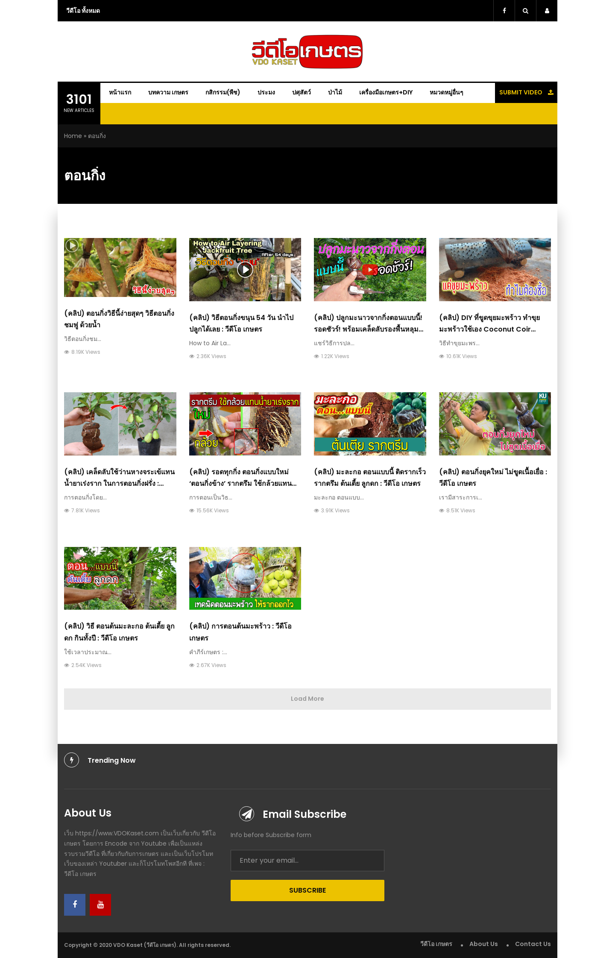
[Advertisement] (586, 175)
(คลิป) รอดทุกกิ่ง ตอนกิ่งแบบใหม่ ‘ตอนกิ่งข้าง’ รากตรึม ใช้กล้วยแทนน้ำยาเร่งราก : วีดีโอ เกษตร (240, 483)
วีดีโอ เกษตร (436, 944)
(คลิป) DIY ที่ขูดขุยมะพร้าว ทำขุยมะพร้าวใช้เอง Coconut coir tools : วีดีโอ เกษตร (489, 329)
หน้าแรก (120, 92)
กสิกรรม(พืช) (222, 92)
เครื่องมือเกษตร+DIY (386, 92)
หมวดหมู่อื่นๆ (446, 92)
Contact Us (533, 944)
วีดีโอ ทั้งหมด (83, 10)
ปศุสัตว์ (301, 92)
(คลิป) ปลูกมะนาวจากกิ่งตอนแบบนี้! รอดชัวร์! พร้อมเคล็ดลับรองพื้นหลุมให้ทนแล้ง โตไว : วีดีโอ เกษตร (368, 329)
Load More (307, 698)
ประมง (266, 92)
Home (73, 136)
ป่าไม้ (335, 92)
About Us (483, 944)
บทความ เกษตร (168, 92)
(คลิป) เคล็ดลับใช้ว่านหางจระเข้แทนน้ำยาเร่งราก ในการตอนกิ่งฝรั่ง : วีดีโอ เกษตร (119, 483)
